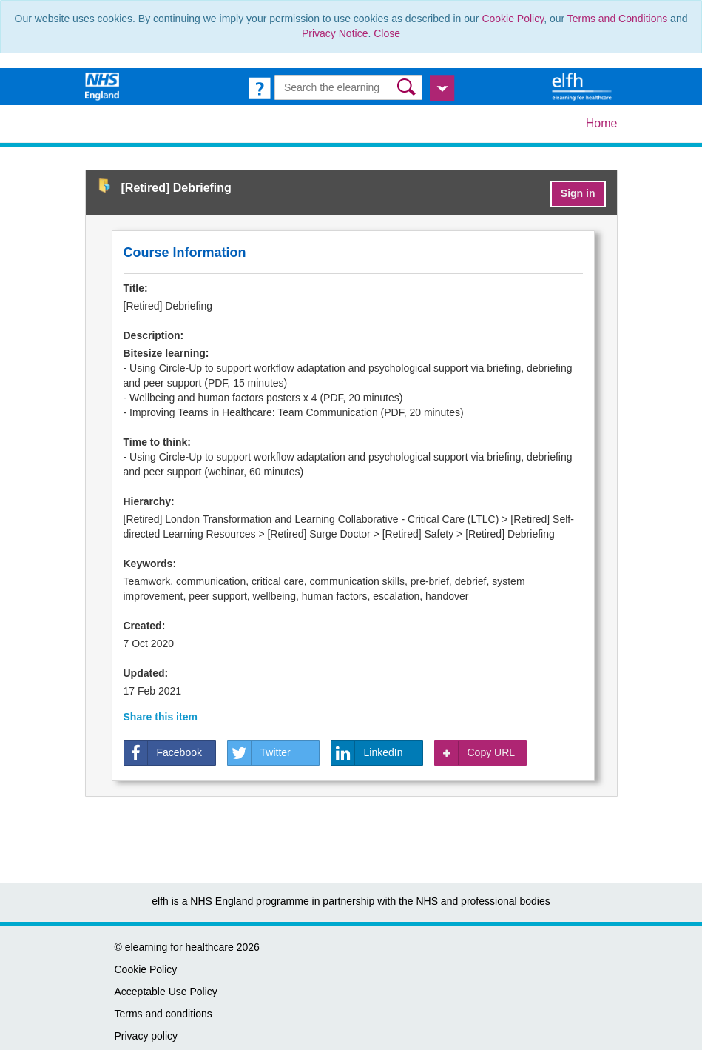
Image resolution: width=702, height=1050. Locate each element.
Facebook (163, 753)
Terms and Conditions (617, 18)
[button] (408, 87)
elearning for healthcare (179, 947)
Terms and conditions (163, 1014)
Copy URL (475, 753)
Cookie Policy (513, 18)
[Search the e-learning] (348, 87)
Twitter (259, 753)
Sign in (578, 193)
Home (602, 123)
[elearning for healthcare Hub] (584, 86)
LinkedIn (367, 753)
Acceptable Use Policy (166, 991)
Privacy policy (146, 1036)
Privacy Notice (335, 33)
